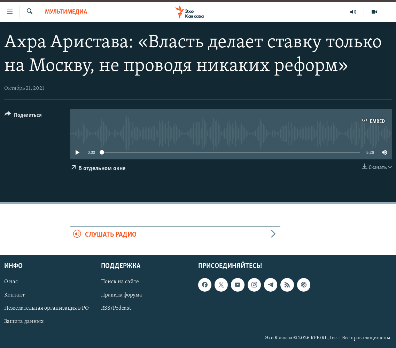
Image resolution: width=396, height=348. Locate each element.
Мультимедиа (66, 12)
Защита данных (24, 322)
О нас (11, 282)
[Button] (23, 116)
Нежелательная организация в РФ (46, 308)
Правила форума (121, 295)
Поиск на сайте (120, 282)
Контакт (14, 295)
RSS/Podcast (116, 308)
